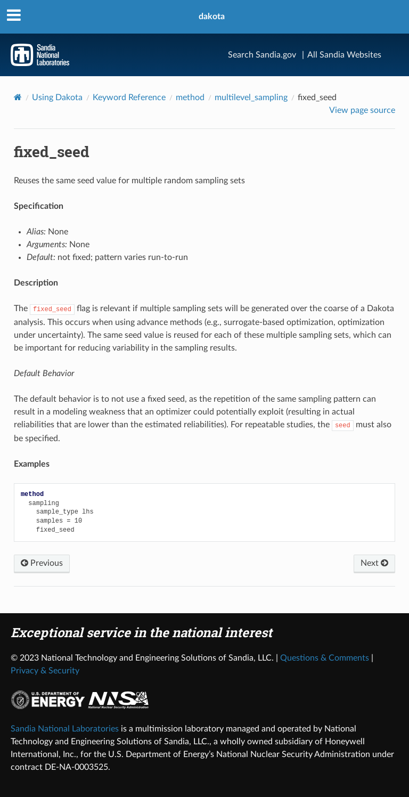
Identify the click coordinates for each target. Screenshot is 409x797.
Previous (42, 563)
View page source (362, 110)
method (190, 97)
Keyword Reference (129, 97)
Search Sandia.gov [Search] (262, 55)
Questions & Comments (324, 658)
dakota (212, 16)
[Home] (18, 97)
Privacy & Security (45, 670)
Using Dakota (57, 97)
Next (374, 563)
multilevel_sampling (251, 97)
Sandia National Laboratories (65, 729)
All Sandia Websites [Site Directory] (344, 55)
